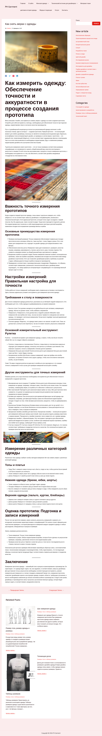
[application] (47, 3)
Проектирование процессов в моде (87, 38)
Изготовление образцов (83, 35)
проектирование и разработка (85, 109)
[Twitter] (10, 76)
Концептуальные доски (83, 44)
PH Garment (11, 6)
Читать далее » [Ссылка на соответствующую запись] (10, 650)
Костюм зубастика (81, 83)
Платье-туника (80, 77)
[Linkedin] (17, 76)
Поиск (78, 20)
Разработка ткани (81, 50)
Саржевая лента (81, 95)
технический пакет (81, 115)
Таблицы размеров (13, 694)
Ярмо (77, 80)
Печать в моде (80, 53)
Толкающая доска (44, 656)
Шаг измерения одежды (46, 609)
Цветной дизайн (81, 57)
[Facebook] (6, 76)
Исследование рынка (82, 60)
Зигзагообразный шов (83, 86)
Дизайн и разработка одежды (85, 74)
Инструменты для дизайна (84, 66)
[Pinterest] (13, 76)
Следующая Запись (56, 590)
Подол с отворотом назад (84, 92)
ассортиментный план (83, 41)
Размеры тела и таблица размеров (15, 634)
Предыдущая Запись (16, 590)
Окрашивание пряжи (82, 89)
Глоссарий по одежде (82, 106)
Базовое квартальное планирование (87, 63)
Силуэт (78, 47)
